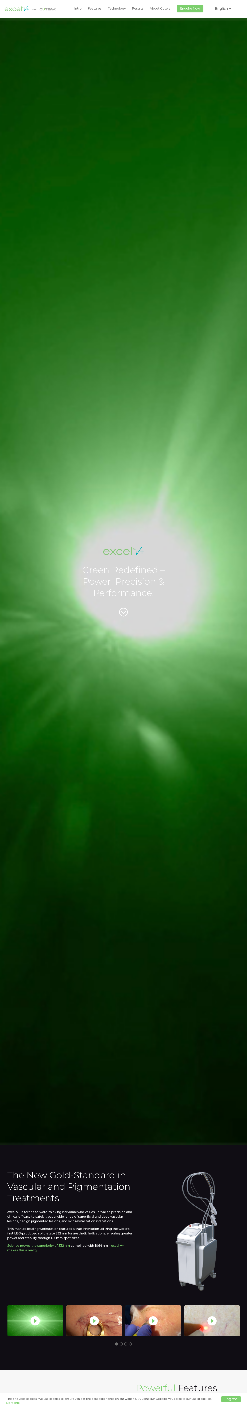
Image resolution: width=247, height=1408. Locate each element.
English (223, 8)
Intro (78, 8)
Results (138, 8)
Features (95, 8)
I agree (231, 1399)
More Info (13, 1403)
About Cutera (160, 8)
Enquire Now (190, 8)
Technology (117, 8)
